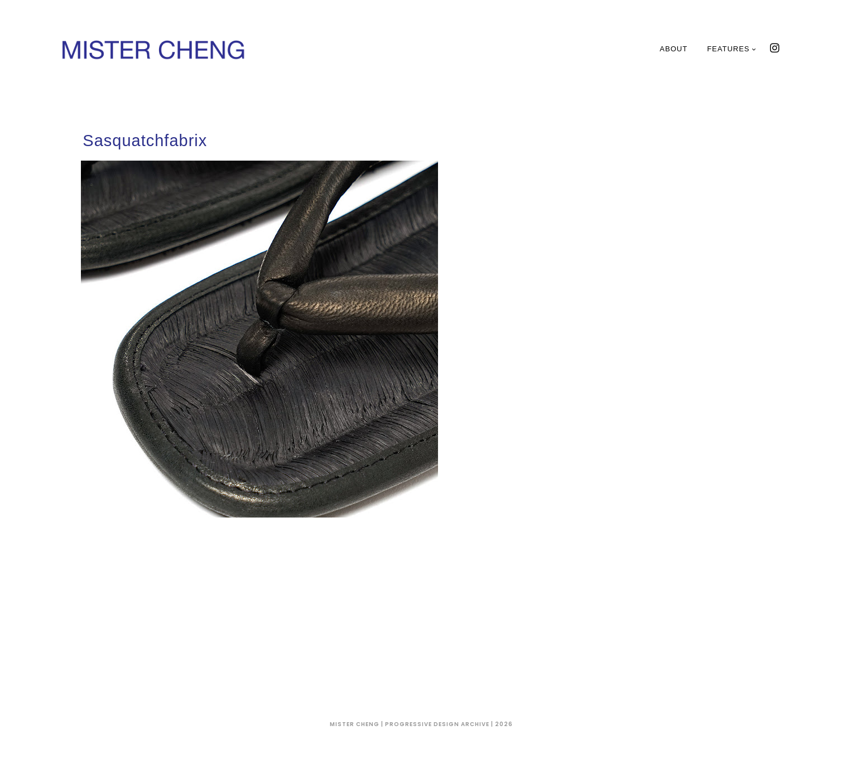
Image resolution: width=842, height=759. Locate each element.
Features (731, 49)
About (673, 49)
